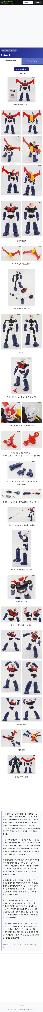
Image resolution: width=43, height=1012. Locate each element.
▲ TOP (21, 1006)
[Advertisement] (21, 26)
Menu (38, 2)
